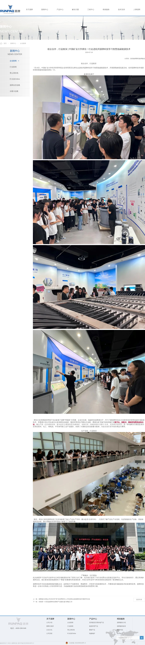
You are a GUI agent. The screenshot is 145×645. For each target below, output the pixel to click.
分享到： (127, 58)
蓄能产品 (92, 630)
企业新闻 (23, 43)
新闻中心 (44, 9)
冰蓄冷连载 (14, 91)
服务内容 (120, 630)
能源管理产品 (93, 626)
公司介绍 (49, 622)
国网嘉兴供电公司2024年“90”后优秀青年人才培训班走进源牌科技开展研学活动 (64, 599)
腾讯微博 (139, 58)
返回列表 (139, 599)
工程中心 (90, 9)
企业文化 (49, 630)
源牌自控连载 (15, 85)
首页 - (7, 43)
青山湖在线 (14, 73)
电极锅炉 (92, 633)
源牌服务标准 (121, 626)
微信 (143, 58)
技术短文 (120, 633)
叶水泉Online (15, 79)
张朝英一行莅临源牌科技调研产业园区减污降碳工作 (55, 602)
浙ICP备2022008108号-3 (26, 643)
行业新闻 (13, 67)
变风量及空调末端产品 (96, 622)
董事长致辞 (50, 626)
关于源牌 (29, 9)
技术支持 (121, 9)
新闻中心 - (15, 43)
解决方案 (75, 9)
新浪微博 (133, 58)
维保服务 (106, 9)
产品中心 (60, 9)
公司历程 (49, 633)
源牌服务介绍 (121, 622)
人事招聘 (136, 9)
